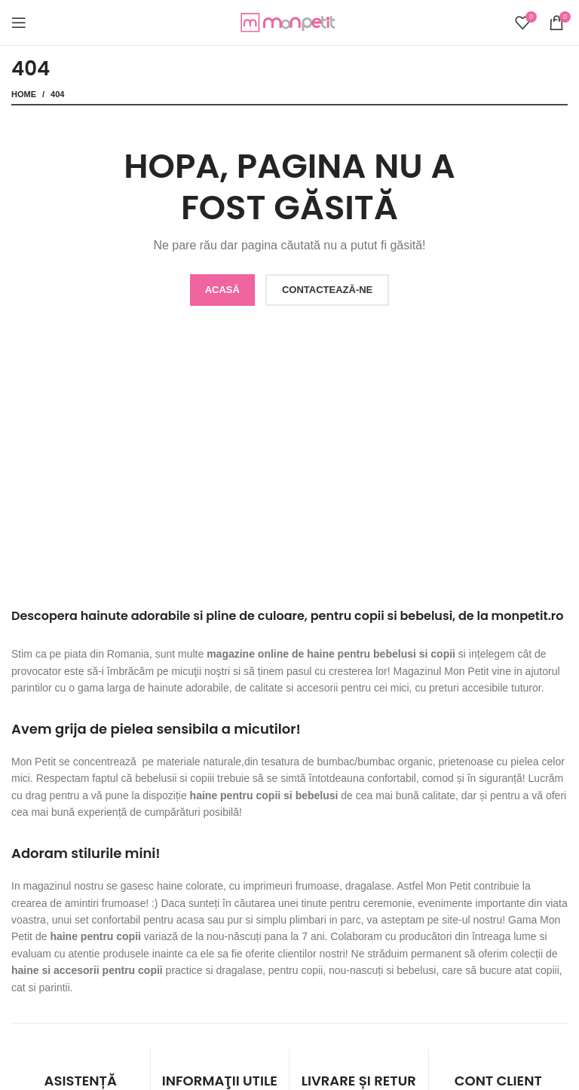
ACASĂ (222, 289)
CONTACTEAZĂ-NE (327, 289)
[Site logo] (289, 22)
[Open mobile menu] (19, 23)
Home (23, 94)
